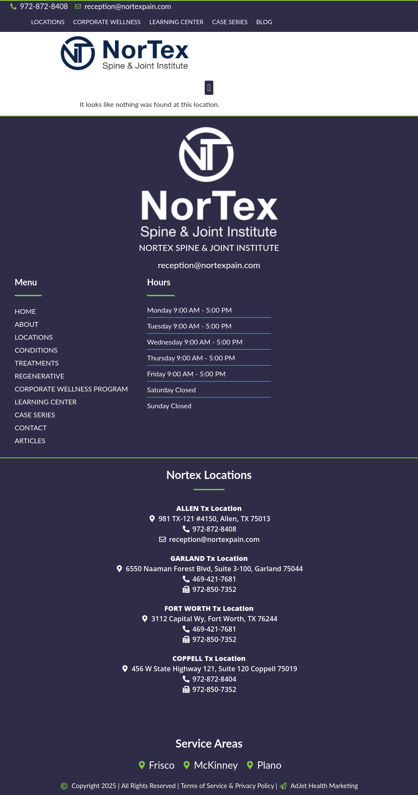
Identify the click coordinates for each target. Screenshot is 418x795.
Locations (47, 21)
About (26, 324)
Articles (30, 440)
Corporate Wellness (107, 21)
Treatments (37, 363)
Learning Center (176, 21)
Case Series (229, 21)
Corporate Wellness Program (71, 389)
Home (25, 311)
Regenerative (39, 376)
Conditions (36, 350)
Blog (264, 21)
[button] (209, 88)
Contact (31, 427)
